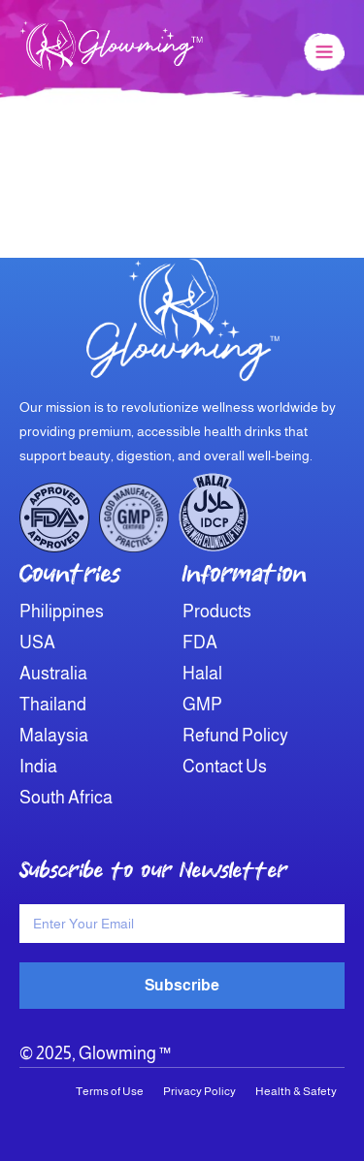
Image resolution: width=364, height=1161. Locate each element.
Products (216, 611)
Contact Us (224, 766)
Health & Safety (296, 1091)
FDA (199, 642)
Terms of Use (110, 1091)
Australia (53, 673)
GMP (202, 704)
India (38, 766)
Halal (202, 673)
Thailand (52, 704)
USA (37, 642)
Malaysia (53, 735)
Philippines (61, 611)
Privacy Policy (199, 1091)
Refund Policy (235, 735)
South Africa (66, 797)
